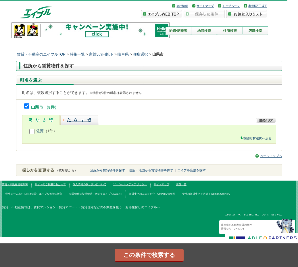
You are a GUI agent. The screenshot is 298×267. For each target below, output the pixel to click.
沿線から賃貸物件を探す (107, 170)
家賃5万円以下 (257, 5)
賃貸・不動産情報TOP (15, 184)
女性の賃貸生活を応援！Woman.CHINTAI (206, 193)
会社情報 (182, 5)
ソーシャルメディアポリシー (130, 184)
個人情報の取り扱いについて (89, 184)
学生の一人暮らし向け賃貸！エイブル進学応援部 (33, 193)
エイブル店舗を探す (191, 170)
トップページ (231, 5)
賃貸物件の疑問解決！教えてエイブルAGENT (95, 193)
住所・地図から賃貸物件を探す (151, 170)
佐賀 (40, 131)
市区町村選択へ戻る (257, 138)
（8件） (51, 107)
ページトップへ (271, 156)
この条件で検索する (149, 255)
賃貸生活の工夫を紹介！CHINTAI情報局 (152, 193)
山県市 (37, 107)
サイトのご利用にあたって (50, 184)
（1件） (50, 131)
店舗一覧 (181, 184)
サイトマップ (205, 5)
